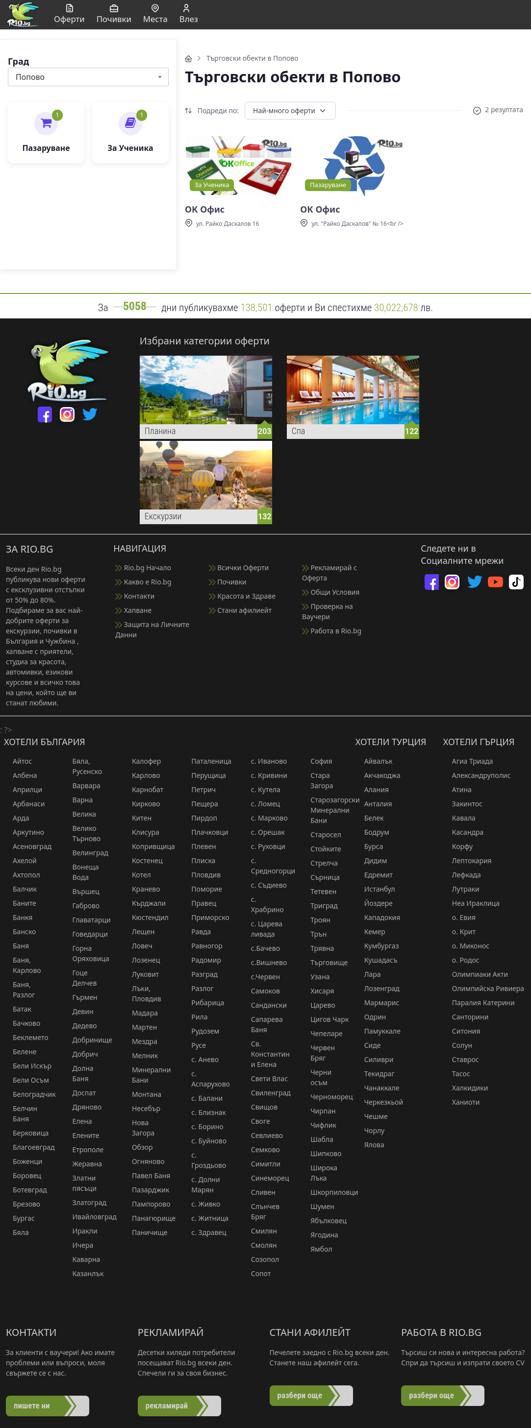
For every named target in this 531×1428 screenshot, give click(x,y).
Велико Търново (82, 833)
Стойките (321, 849)
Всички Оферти (239, 567)
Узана (315, 976)
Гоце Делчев (80, 978)
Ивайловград (87, 1216)
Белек (369, 818)
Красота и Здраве (242, 596)
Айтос (18, 761)
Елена (77, 1121)
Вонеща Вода (81, 872)
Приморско (205, 917)
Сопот (256, 1273)
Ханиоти (461, 1102)
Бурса (369, 846)
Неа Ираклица (471, 903)
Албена (20, 775)
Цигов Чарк (325, 1019)
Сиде (368, 1045)
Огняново (144, 1161)
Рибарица (203, 1002)
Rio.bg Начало (143, 567)
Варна (78, 800)
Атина (457, 789)
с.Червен (261, 976)
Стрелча (320, 863)
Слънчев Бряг (260, 1211)
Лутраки (461, 889)
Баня (16, 946)
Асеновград (27, 846)
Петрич (199, 789)
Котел (137, 875)
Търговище (325, 962)
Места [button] (155, 14)
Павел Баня (147, 1175)
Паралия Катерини (479, 1002)
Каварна (81, 1259)
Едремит (374, 875)
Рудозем (200, 1031)
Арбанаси (24, 804)
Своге (256, 1121)
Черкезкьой (379, 1102)
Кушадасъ (376, 960)
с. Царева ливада (262, 929)
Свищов (260, 1107)
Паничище (145, 1232)
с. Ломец (261, 804)
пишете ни (32, 1405)
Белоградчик (27, 1094)
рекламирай (167, 1405)
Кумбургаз (377, 946)
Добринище (87, 1040)
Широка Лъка (319, 1172)
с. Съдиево (264, 885)
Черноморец (325, 1096)
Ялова (369, 1144)
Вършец (81, 891)
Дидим (371, 860)
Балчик (20, 889)
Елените (81, 1135)
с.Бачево (261, 948)
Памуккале (378, 1031)
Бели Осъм (26, 1080)
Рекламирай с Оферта (329, 572)
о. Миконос (466, 946)
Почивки (228, 581)
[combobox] (88, 77)
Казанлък (83, 1273)
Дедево (80, 1025)
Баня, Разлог (19, 989)
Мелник (140, 1055)
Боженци (23, 1161)
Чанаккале (377, 1088)
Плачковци (205, 832)
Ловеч (137, 946)
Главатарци (86, 920)
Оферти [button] (69, 14)
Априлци (23, 789)
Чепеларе (322, 1033)
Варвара (81, 785)
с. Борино (202, 1126)
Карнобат (143, 789)
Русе (194, 1045)
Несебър (141, 1108)
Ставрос (461, 1059)
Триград (320, 905)
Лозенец (141, 960)
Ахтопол (22, 875)
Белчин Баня (20, 1113)
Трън (314, 934)
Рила (194, 1017)
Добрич (80, 1054)
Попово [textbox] (30, 77)
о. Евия (459, 917)
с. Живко (201, 1204)
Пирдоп (199, 818)
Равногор (202, 946)
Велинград (85, 852)
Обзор (138, 1147)
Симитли (261, 1164)
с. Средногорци (266, 865)
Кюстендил (146, 917)
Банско (20, 931)
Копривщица (147, 846)
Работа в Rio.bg (331, 630)
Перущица (204, 775)
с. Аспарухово (206, 1078)
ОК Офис (205, 209)
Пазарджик (146, 1190)
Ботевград (25, 1190)
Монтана (142, 1094)
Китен (137, 818)
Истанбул (375, 889)
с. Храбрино (263, 904)
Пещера (200, 804)
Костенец (143, 860)
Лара (368, 974)
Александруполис (477, 775)
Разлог (197, 988)
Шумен (318, 1206)
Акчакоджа (378, 775)
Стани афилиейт (240, 610)
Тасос (456, 1073)
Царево (318, 1005)
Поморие (202, 889)
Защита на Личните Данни (152, 629)
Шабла (317, 1139)
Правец (199, 903)
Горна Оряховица (86, 953)
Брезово (22, 1204)
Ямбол (317, 1249)
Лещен (138, 931)
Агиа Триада (468, 761)
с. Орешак (263, 832)
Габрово (81, 905)
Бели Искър (27, 1066)
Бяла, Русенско (82, 766)
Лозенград (377, 988)
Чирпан (319, 1111)
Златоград (84, 1202)
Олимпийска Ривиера (483, 988)
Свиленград (266, 1093)
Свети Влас (265, 1078)
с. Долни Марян (201, 1184)
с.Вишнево (264, 962)
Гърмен (80, 997)
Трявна (318, 948)
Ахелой (20, 860)
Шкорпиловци (325, 1192)
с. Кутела (261, 789)
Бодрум (372, 832)
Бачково (22, 1023)
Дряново (82, 1107)
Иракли (80, 1231)
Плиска (198, 860)
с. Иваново (264, 761)
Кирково (141, 804)
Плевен (199, 846)
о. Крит (459, 931)
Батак (17, 1009)
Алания (372, 789)
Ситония (461, 1031)
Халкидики (465, 1088)
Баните (20, 903)
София (317, 761)
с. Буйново (204, 1141)
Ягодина (320, 1235)
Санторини (466, 1017)
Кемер (370, 931)
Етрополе (83, 1149)
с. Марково (265, 818)
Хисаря (318, 991)
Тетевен (319, 891)
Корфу (458, 846)
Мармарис (377, 1002)
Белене (20, 1051)
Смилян (259, 1231)
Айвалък (374, 761)
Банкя (18, 917)
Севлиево (262, 1135)
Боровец (22, 1175)
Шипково (321, 1153)
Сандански (264, 1005)
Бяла (16, 1232)
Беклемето (26, 1037)
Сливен (259, 1192)
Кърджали (144, 903)
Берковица (26, 1133)
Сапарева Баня (262, 1024)
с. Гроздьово (204, 1160)
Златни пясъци (79, 1183)
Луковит (141, 974)
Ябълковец (324, 1220)
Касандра (463, 832)
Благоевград (27, 1147)
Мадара (140, 1013)
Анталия (373, 804)
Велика (79, 814)
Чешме (371, 1116)
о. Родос (461, 960)
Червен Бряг (318, 1052)
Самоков (261, 991)
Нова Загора (138, 1127)
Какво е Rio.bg (143, 581)
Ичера (78, 1245)
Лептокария (467, 860)
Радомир (201, 960)
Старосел (321, 834)
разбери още (300, 1395)
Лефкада (462, 875)
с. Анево (200, 1059)
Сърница (321, 877)
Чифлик (319, 1125)
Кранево (141, 889)
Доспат (79, 1093)
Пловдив (201, 875)
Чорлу (370, 1130)
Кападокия (378, 917)
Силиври (374, 1059)
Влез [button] (188, 14)
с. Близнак (204, 1112)
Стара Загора (317, 780)
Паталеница (206, 761)
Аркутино (24, 832)
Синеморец (265, 1178)
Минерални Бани (147, 1075)
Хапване (133, 610)
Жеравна (82, 1164)
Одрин (370, 1017)
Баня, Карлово (22, 965)
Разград (200, 974)
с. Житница (205, 1218)
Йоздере (374, 903)
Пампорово (147, 1204)
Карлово (141, 775)
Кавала (459, 818)
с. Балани (202, 1098)
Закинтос (462, 804)
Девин (78, 1011)
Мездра (140, 1041)
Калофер (142, 761)
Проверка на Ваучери (327, 611)
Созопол (260, 1259)
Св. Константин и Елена (266, 1054)
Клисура (141, 832)
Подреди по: (212, 110)
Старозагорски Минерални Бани (325, 810)
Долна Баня (78, 1073)
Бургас (19, 1218)
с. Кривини (264, 775)
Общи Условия (330, 592)
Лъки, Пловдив (142, 993)
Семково (261, 1149)
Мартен (140, 1027)
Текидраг (375, 1073)
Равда (196, 931)
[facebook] (45, 414)
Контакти (134, 596)
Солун (457, 1045)
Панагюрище (147, 1218)
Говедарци (85, 934)
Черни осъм (316, 1077)
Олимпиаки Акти (475, 974)
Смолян (259, 1245)
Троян (316, 920)
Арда (16, 818)
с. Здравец (204, 1232)
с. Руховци (263, 846)
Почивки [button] (114, 14)
